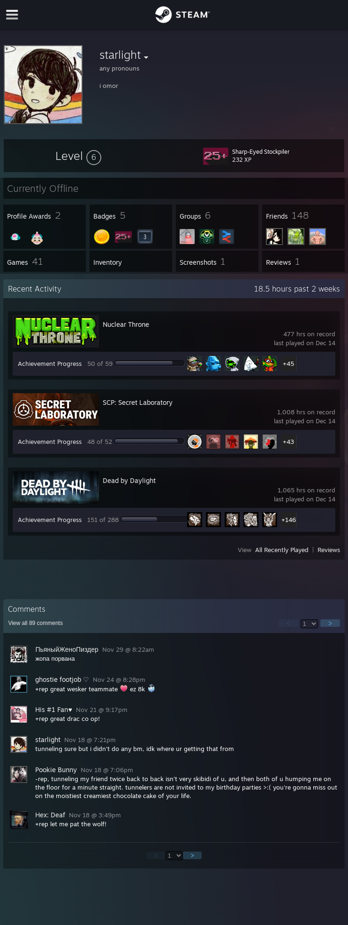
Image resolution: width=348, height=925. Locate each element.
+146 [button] (288, 519)
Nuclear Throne (126, 324)
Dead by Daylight (129, 480)
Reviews (329, 549)
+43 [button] (288, 441)
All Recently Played (282, 549)
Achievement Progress (50, 363)
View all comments (35, 623)
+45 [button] (288, 363)
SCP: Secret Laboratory (138, 402)
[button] (78, 155)
